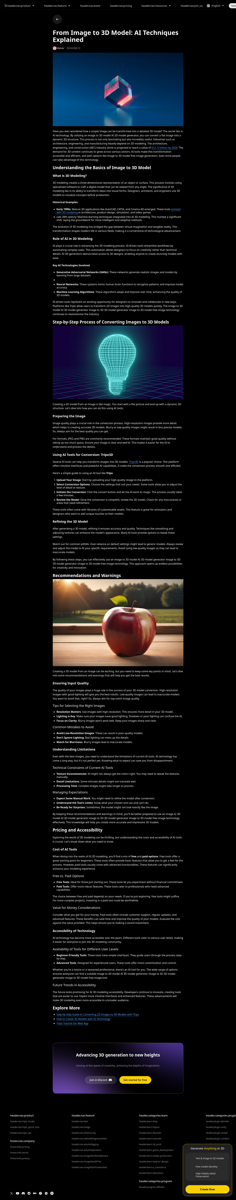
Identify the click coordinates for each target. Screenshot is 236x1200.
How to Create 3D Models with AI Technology (83, 1019)
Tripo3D (133, 462)
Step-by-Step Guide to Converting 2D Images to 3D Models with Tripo (98, 1014)
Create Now (207, 1189)
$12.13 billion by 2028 (164, 147)
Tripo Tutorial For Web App (72, 1023)
